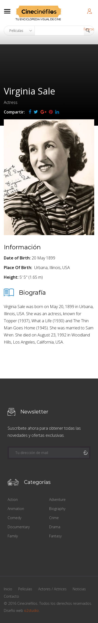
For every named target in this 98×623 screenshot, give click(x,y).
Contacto (11, 596)
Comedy (14, 517)
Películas (25, 589)
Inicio (8, 589)
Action (13, 499)
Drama (54, 526)
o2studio (31, 610)
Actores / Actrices (52, 589)
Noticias (79, 589)
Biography (57, 508)
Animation (16, 508)
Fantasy (55, 536)
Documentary (19, 526)
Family (13, 536)
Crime (54, 517)
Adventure (57, 499)
